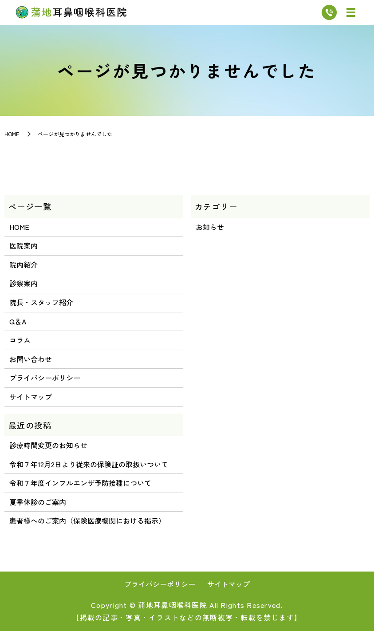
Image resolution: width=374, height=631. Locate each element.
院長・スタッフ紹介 (41, 302)
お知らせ (210, 226)
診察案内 (23, 283)
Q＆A (17, 321)
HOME (11, 134)
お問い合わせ (30, 359)
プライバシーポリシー (44, 377)
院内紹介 (23, 264)
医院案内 (23, 245)
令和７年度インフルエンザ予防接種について (80, 482)
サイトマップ (30, 396)
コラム (20, 340)
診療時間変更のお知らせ (48, 445)
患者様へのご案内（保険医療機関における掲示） (87, 520)
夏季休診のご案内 (37, 502)
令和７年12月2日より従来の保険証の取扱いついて (88, 464)
